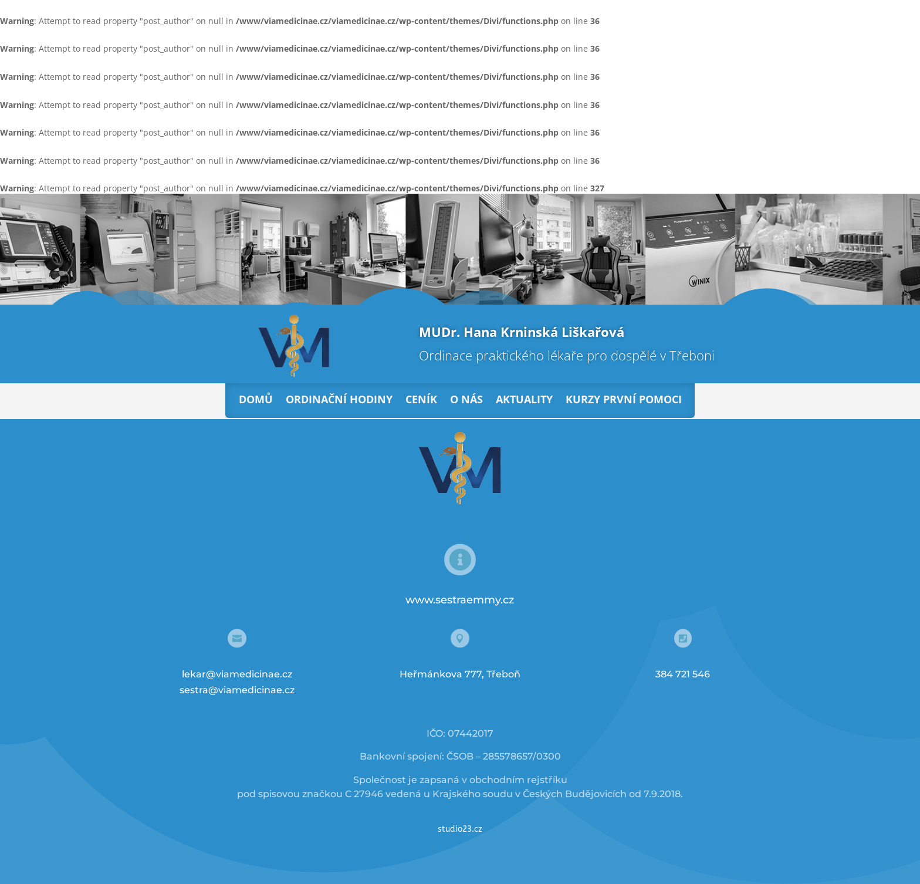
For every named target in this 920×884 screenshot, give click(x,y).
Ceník (421, 399)
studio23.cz (460, 829)
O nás (466, 399)
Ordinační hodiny (339, 399)
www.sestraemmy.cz (459, 599)
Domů (256, 399)
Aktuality (524, 399)
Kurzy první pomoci (624, 399)
